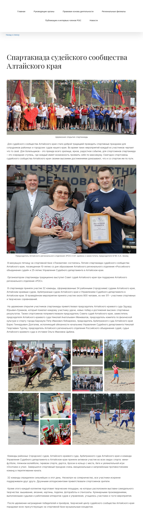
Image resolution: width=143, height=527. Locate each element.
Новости (94, 20)
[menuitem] (21, 11)
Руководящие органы (44, 11)
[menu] (71, 16)
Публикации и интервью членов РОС (63, 20)
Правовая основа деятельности (78, 11)
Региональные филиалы (114, 11)
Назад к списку (12, 35)
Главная (21, 11)
